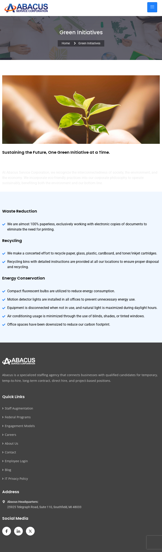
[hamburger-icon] (152, 7)
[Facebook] (6, 531)
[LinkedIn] (18, 531)
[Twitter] (30, 531)
